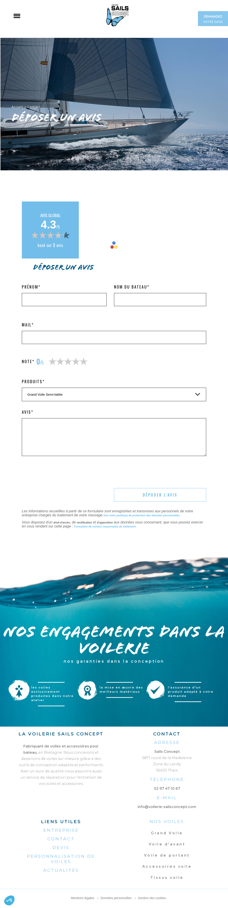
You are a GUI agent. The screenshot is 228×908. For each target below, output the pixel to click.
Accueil (17, 107)
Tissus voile (167, 877)
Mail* (28, 325)
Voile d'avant (167, 844)
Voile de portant (167, 855)
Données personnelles (116, 898)
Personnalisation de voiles (61, 859)
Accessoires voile (167, 866)
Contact (61, 838)
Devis (61, 847)
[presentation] (56, 473)
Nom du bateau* (131, 287)
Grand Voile (167, 833)
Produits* (33, 381)
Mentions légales (82, 898)
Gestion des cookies (152, 898)
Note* (28, 361)
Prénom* (31, 287)
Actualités (61, 870)
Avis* (27, 412)
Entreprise (61, 830)
